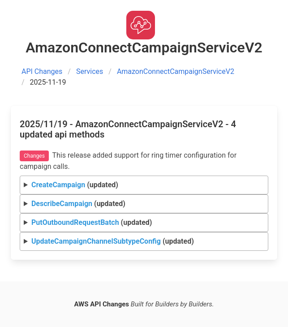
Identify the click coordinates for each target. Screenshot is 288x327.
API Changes (41, 71)
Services (89, 71)
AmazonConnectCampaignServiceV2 (175, 71)
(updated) (74, 185)
